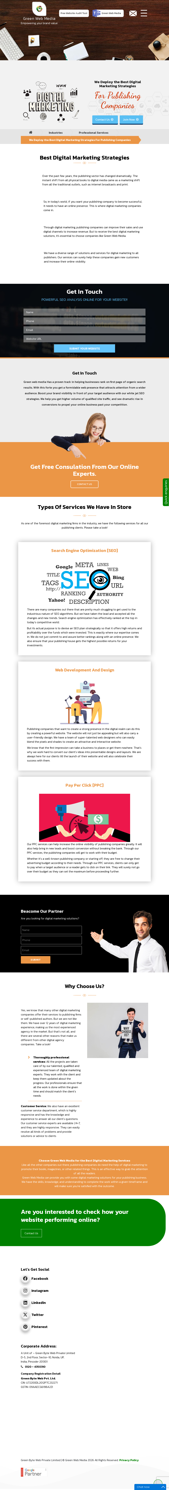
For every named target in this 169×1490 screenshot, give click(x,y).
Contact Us (104, 119)
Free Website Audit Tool (74, 13)
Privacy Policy (129, 1460)
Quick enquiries (165, 492)
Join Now (131, 119)
